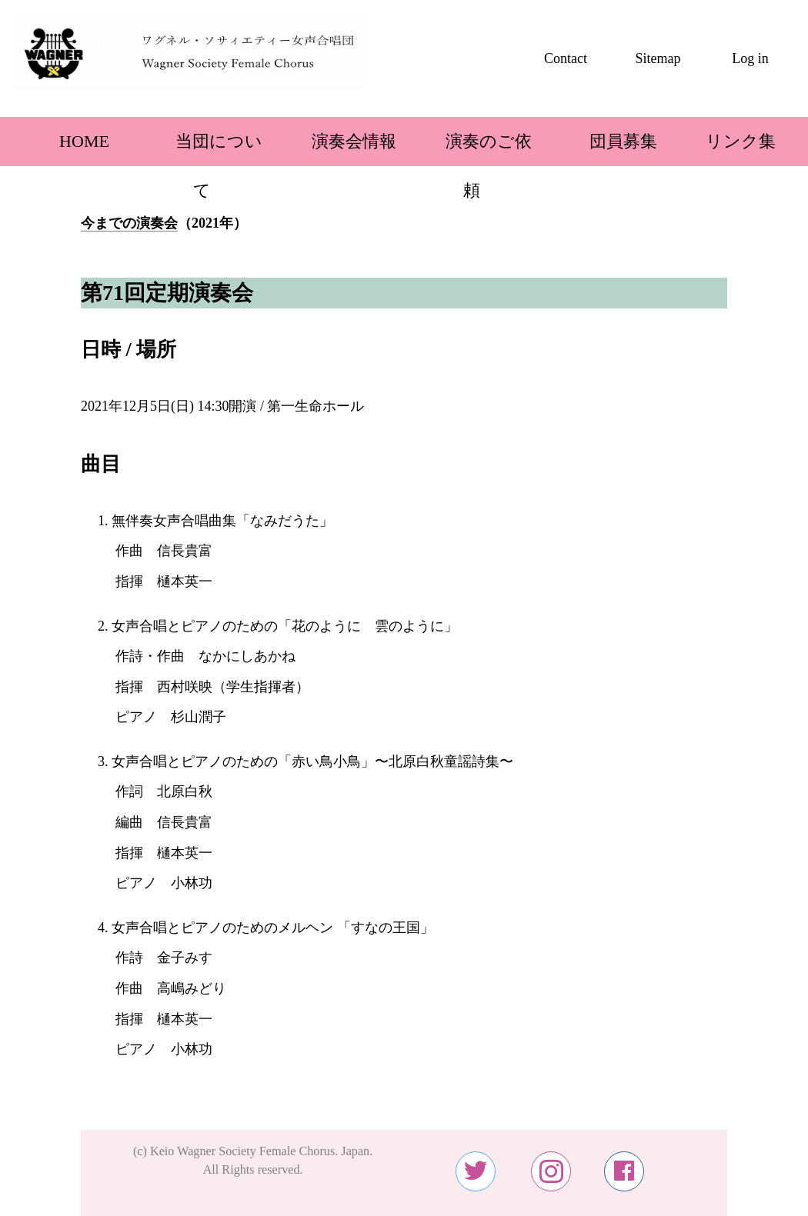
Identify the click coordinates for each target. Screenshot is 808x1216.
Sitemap (658, 58)
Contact (565, 58)
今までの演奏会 (129, 223)
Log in (750, 58)
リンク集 (741, 141)
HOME (67, 141)
